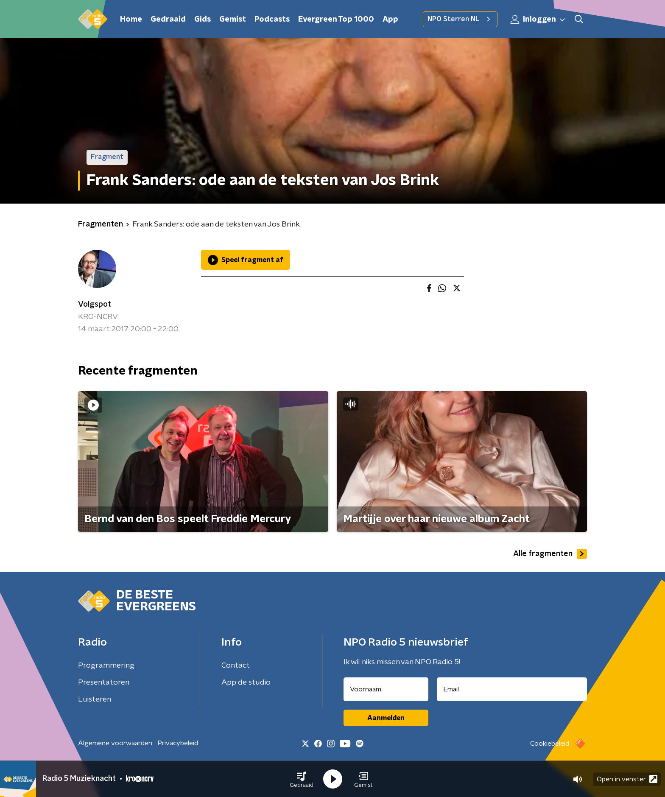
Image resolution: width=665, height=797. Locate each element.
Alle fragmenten (550, 554)
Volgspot (94, 304)
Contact (235, 665)
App (390, 19)
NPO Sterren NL (460, 19)
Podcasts (272, 19)
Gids (202, 19)
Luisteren (94, 699)
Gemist (232, 19)
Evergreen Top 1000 (336, 19)
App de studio (246, 682)
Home (131, 19)
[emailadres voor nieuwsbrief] (512, 689)
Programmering (106, 665)
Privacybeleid (177, 743)
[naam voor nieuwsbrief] (386, 689)
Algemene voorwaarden (115, 743)
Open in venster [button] (627, 779)
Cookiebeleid (549, 743)
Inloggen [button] (538, 19)
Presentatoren (103, 682)
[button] (301, 779)
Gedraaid (168, 19)
